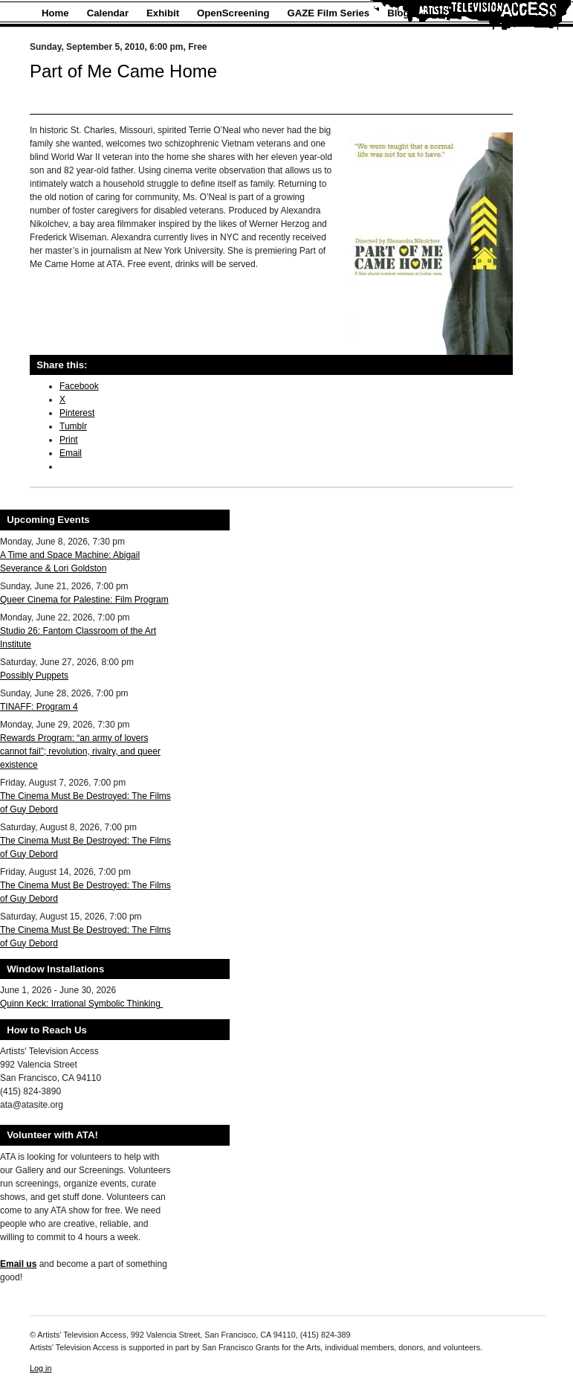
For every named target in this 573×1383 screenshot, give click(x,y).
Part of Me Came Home (123, 71)
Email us (18, 1264)
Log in (40, 1368)
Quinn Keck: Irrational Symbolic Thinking (81, 1003)
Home (55, 13)
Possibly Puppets (34, 675)
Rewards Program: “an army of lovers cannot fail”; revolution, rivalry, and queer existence (80, 751)
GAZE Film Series (329, 13)
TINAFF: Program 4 (39, 707)
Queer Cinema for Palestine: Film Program (84, 599)
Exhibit (162, 13)
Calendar (108, 13)
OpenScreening (233, 13)
